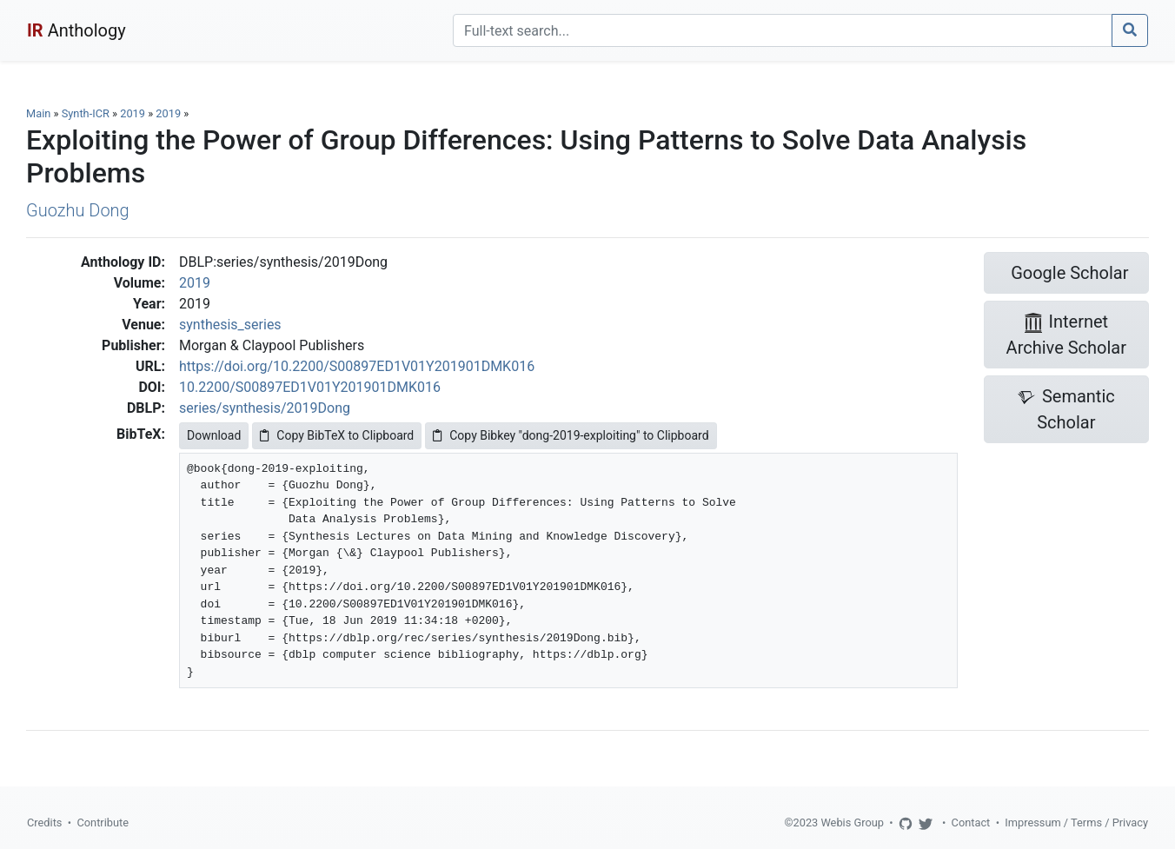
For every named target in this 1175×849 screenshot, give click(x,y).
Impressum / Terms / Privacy (1076, 822)
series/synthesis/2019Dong (264, 408)
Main (38, 113)
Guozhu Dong (77, 210)
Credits (44, 822)
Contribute (102, 822)
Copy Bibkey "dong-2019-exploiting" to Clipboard (570, 435)
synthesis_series (230, 324)
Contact (971, 822)
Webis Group (852, 822)
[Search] (782, 30)
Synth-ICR (86, 113)
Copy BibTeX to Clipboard (337, 435)
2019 (132, 113)
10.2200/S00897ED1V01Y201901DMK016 (310, 387)
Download (214, 435)
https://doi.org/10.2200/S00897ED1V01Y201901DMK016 (356, 366)
